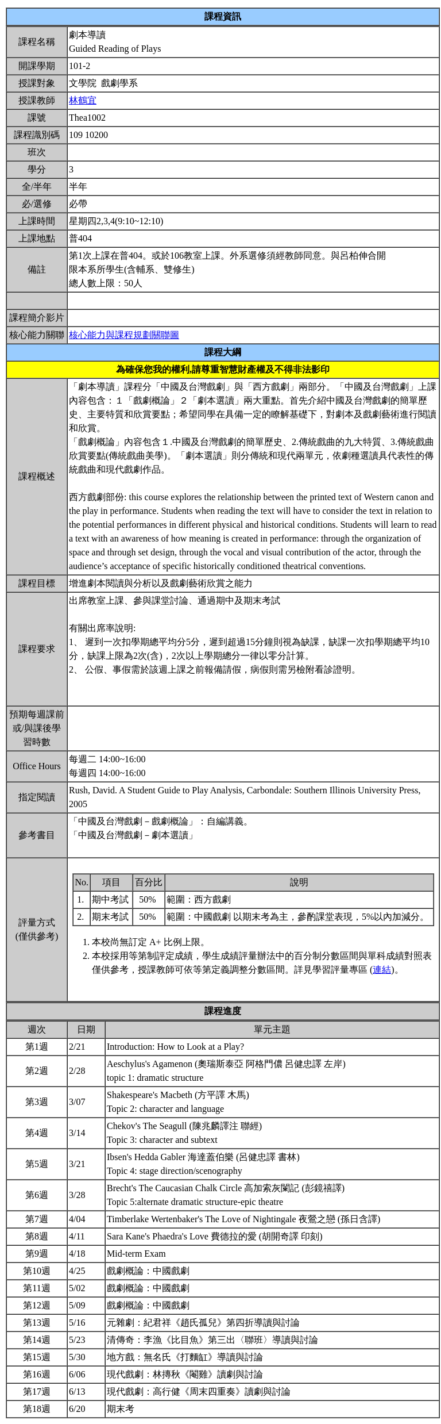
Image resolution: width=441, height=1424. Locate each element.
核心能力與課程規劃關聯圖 (124, 335)
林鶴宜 (82, 100)
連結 (382, 969)
